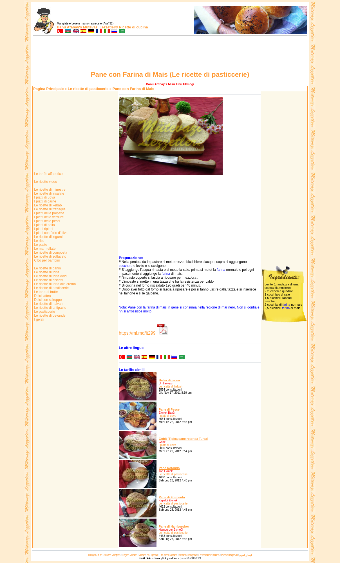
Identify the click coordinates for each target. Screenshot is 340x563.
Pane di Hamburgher (174, 526)
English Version (129, 555)
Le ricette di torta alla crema (54, 284)
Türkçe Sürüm (95, 555)
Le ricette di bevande (49, 315)
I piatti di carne (44, 201)
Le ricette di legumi (47, 237)
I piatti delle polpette (48, 213)
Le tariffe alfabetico (48, 174)
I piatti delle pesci (46, 221)
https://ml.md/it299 (137, 333)
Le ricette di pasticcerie (88, 89)
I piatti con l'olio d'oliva (50, 233)
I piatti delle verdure (48, 217)
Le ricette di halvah (47, 304)
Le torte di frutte (45, 292)
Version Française (188, 555)
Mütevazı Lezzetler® (100, 27)
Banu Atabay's (69, 27)
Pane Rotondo (169, 468)
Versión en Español (148, 555)
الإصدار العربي (245, 555)
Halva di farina (169, 380)
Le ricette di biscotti (48, 280)
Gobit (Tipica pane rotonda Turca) (183, 438)
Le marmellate (44, 249)
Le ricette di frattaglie (49, 209)
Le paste (40, 245)
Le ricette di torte (46, 272)
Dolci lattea (42, 296)
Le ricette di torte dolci (50, 276)
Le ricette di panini (47, 268)
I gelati (38, 319)
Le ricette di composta (50, 253)
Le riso (38, 241)
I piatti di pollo (44, 225)
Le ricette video (45, 182)
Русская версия (229, 555)
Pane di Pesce (169, 409)
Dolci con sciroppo (47, 300)
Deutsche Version (168, 555)
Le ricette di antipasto (49, 308)
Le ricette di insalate (48, 193)
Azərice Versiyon (112, 555)
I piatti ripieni (43, 229)
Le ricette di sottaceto (49, 256)
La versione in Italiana (208, 555)
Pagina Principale (48, 89)
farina (221, 270)
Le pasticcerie (44, 312)
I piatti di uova (44, 197)
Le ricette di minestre (49, 190)
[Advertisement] (170, 54)
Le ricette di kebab (47, 205)
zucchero (126, 266)
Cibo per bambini (46, 260)
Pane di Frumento (172, 497)
